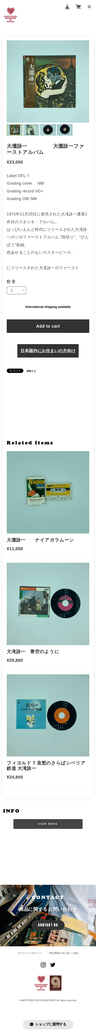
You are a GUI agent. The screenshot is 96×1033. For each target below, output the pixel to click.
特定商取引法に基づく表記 (64, 953)
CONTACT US (48, 925)
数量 (11, 282)
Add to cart (48, 326)
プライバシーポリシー (29, 953)
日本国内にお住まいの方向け (48, 350)
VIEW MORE (48, 824)
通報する (31, 371)
